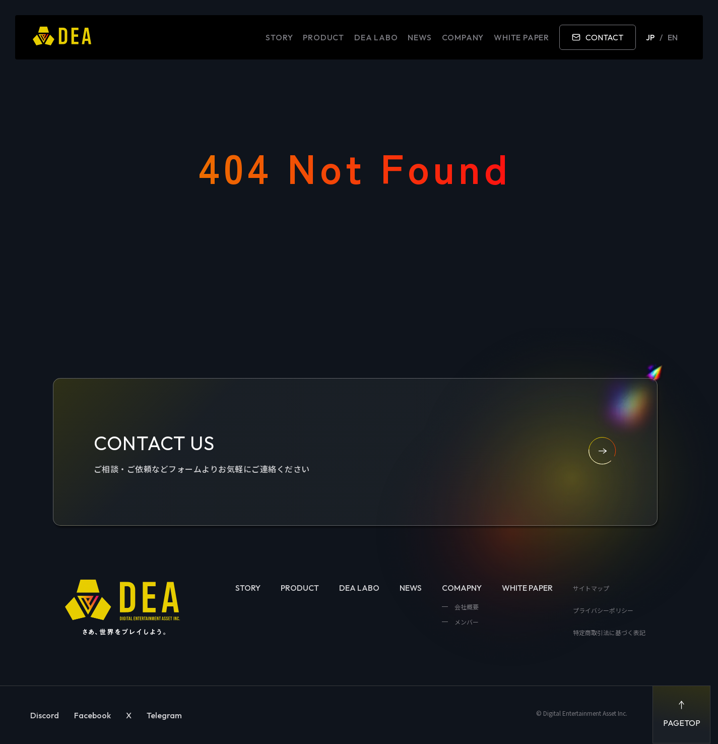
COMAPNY (462, 588)
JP (650, 37)
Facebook (92, 715)
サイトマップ (591, 588)
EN (673, 37)
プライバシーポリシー (603, 610)
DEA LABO (376, 37)
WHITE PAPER (521, 37)
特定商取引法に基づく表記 (609, 632)
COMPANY (463, 37)
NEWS (419, 37)
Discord (44, 715)
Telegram (164, 715)
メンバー (466, 621)
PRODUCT (323, 37)
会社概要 (466, 606)
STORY (279, 37)
